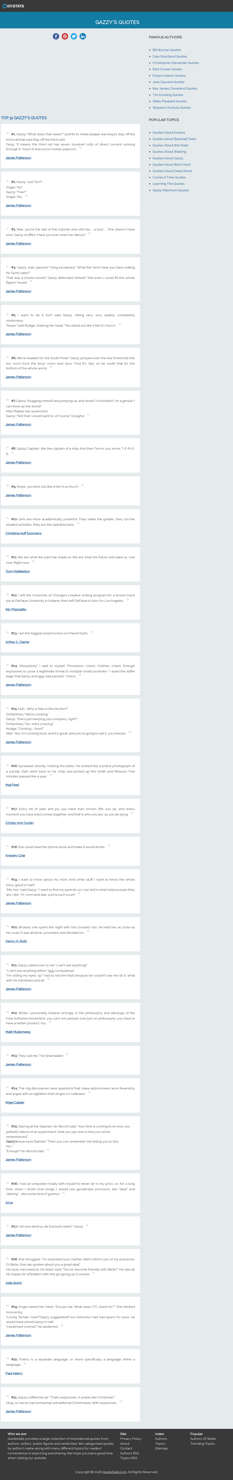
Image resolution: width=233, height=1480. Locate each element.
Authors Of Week (203, 1439)
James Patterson (18, 158)
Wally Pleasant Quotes (170, 101)
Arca (9, 1202)
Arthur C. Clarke (17, 642)
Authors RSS (129, 1453)
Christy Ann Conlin (19, 823)
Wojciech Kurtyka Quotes (172, 107)
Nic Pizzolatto (15, 609)
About (124, 1443)
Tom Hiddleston (17, 571)
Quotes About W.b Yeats (170, 145)
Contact (126, 1448)
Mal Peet (12, 785)
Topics (160, 1443)
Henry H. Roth (16, 941)
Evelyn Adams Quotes (169, 75)
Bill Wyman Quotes (167, 50)
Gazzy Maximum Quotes (171, 190)
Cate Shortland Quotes (170, 56)
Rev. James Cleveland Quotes (175, 88)
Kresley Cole (15, 855)
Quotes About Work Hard (171, 164)
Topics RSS (128, 1458)
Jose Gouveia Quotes (168, 82)
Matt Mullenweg (17, 1032)
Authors (161, 1439)
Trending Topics (202, 1443)
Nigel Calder (14, 1102)
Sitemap (161, 1448)
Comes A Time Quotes (169, 177)
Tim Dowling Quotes (168, 95)
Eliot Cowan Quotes (167, 69)
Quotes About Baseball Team (174, 139)
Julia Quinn (13, 1283)
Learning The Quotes (169, 183)
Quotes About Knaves (169, 132)
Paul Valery (13, 1373)
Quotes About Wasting (169, 151)
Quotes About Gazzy (168, 158)
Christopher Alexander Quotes (176, 63)
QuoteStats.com (114, 1472)
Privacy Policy (131, 1439)
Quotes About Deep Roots (172, 171)
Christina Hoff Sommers (23, 533)
